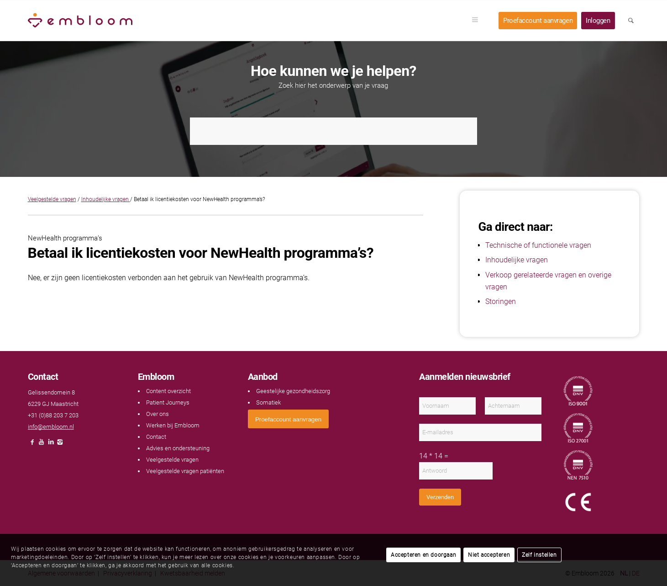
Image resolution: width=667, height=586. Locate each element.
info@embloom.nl (51, 426)
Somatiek (268, 402)
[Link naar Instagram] (59, 444)
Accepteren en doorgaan (423, 555)
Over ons (157, 413)
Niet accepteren (489, 555)
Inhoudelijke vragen (105, 199)
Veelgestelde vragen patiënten (185, 471)
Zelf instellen (539, 555)
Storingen (500, 301)
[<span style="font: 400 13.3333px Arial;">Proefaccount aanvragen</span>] (288, 419)
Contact (156, 436)
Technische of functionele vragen (538, 245)
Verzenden (440, 497)
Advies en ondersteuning (178, 448)
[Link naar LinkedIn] (50, 444)
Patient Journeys (167, 402)
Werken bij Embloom (173, 425)
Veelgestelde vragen (52, 199)
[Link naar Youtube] (41, 444)
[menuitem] (478, 20)
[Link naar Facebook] (32, 444)
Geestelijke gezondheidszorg (293, 391)
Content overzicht (168, 391)
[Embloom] (80, 20)
